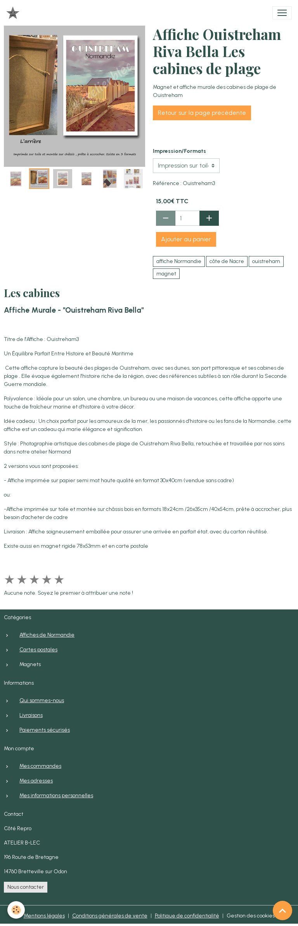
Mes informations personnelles (56, 795)
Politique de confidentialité (187, 915)
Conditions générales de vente (109, 915)
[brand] (14, 12)
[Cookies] (16, 910)
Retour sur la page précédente (202, 112)
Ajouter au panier (186, 239)
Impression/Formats (179, 151)
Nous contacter (25, 887)
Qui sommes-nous (41, 700)
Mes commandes (40, 766)
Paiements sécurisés (44, 730)
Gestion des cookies (251, 915)
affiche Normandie (178, 261)
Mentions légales (44, 915)
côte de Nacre (227, 261)
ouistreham (266, 261)
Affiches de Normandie (46, 635)
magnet (166, 273)
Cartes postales (38, 649)
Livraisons (31, 715)
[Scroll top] (282, 910)
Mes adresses (36, 780)
